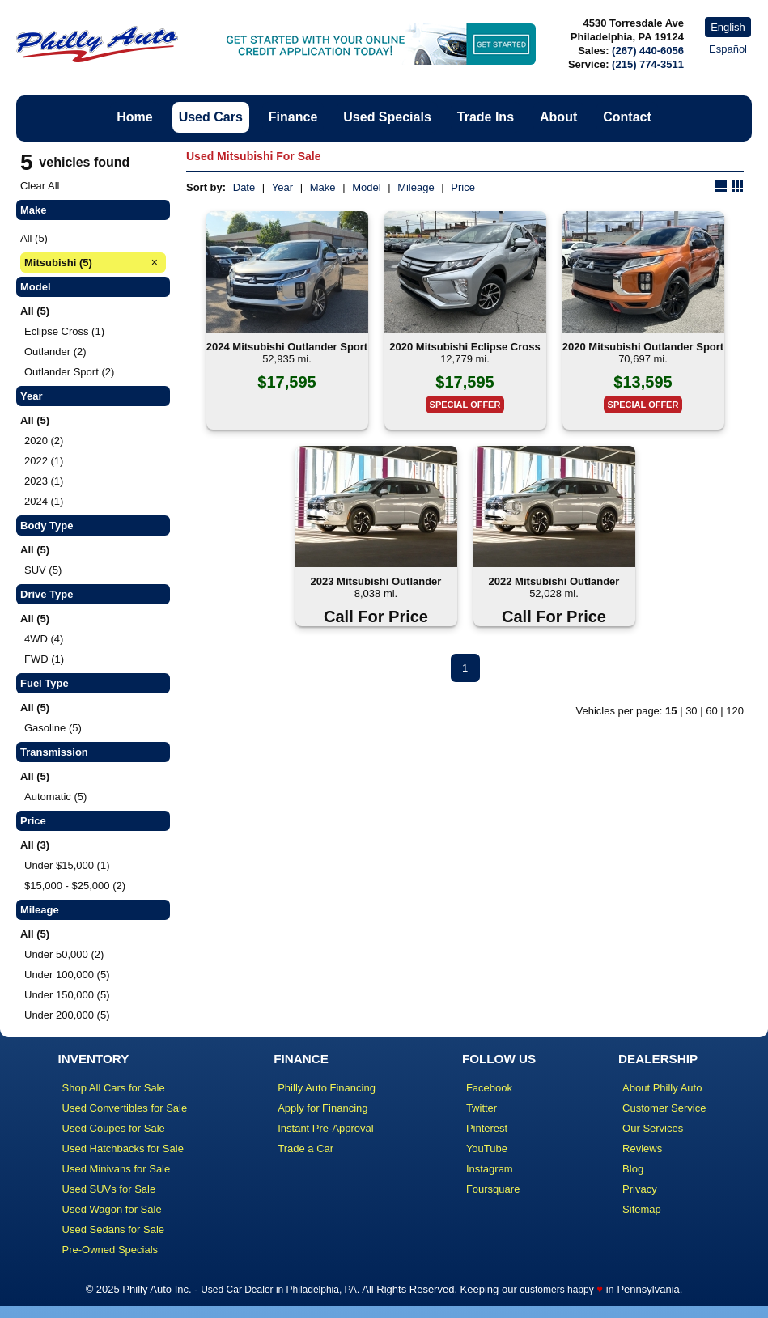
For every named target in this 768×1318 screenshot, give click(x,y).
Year (282, 187)
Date (244, 187)
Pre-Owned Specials (110, 1250)
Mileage (416, 187)
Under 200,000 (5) (67, 1015)
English (728, 27)
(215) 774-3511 (648, 64)
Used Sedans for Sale (113, 1229)
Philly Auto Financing (327, 1088)
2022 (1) (43, 461)
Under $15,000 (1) (67, 865)
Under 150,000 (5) (67, 995)
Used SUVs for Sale (109, 1189)
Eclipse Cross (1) (64, 331)
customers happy (556, 1289)
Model (366, 187)
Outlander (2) (55, 351)
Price (463, 187)
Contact (627, 117)
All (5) (34, 238)
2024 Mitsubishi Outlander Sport (286, 347)
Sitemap (641, 1209)
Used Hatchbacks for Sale (123, 1148)
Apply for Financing (322, 1108)
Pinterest (486, 1128)
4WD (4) (43, 639)
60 (711, 711)
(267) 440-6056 (648, 50)
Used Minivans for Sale (116, 1169)
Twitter (481, 1108)
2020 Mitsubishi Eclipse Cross (464, 347)
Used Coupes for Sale (113, 1128)
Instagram (489, 1169)
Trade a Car (305, 1148)
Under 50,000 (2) (64, 954)
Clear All (39, 186)
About (558, 117)
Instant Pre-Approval (326, 1128)
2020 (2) (43, 440)
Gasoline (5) (53, 728)
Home (134, 117)
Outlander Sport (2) (69, 372)
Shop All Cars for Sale (113, 1088)
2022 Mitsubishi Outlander (554, 581)
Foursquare (493, 1189)
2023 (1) (43, 481)
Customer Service (664, 1108)
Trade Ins (485, 117)
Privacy (639, 1189)
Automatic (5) (55, 796)
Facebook (489, 1088)
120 (735, 711)
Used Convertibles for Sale (125, 1108)
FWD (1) (44, 659)
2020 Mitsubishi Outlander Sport (642, 347)
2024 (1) (43, 501)
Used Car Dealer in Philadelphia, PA (279, 1289)
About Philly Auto (662, 1088)
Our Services (652, 1128)
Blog (632, 1169)
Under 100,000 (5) (67, 974)
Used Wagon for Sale (112, 1209)
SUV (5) (43, 570)
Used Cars (211, 117)
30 (691, 711)
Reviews (642, 1148)
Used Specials (387, 117)
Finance (293, 117)
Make (323, 187)
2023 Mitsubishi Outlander (376, 581)
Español (728, 49)
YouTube (486, 1148)
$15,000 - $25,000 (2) (74, 885)
